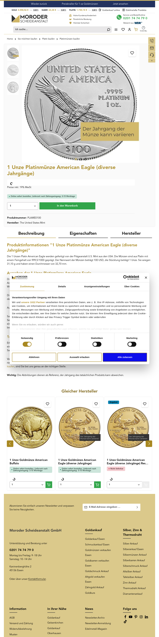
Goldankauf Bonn (56, 567)
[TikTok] (125, 523)
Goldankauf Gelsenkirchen (55, 521)
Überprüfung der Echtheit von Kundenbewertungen (21, 551)
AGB (12, 518)
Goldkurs (90, 494)
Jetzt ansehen (120, 4)
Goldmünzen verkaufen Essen (98, 453)
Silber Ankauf (130, 444)
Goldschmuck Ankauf (97, 472)
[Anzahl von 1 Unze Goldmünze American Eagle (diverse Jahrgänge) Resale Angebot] (124, 385)
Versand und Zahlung (21, 524)
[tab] (31, 134)
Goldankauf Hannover (59, 584)
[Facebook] (126, 518)
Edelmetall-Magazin (96, 529)
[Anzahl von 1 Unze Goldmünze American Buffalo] (28, 385)
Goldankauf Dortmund (59, 545)
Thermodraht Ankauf (134, 489)
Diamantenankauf (132, 494)
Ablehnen (34, 357)
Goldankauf (93, 431)
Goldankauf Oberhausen (54, 531)
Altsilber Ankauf (132, 472)
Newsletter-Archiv (95, 518)
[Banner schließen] (146, 277)
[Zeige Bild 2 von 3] (55, 108)
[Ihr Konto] (129, 29)
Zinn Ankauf (129, 483)
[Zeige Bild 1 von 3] (50, 108)
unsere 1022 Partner (33, 302)
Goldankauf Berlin (57, 578)
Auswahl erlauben (79, 357)
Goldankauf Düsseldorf (60, 539)
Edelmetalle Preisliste (134, 10)
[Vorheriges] (27, 78)
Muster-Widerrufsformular (19, 538)
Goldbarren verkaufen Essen (97, 464)
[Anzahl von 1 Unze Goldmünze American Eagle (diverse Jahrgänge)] (76, 385)
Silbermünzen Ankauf (135, 455)
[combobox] (59, 29)
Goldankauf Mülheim (58, 556)
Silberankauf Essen (133, 450)
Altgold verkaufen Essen (95, 480)
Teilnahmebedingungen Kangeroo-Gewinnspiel (22, 575)
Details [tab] (62, 286)
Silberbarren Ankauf (134, 461)
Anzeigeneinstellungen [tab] (97, 286)
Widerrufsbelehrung (20, 529)
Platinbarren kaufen (114, 263)
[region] (48, 78)
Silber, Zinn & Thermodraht (132, 433)
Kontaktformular (37, 480)
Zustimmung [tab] (27, 286)
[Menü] (115, 29)
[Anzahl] (110, 94)
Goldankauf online (109, 10)
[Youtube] (131, 518)
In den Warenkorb (123, 104)
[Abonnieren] (137, 407)
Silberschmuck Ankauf (135, 467)
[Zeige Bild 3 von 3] (60, 108)
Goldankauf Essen (95, 440)
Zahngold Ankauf (94, 488)
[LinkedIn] (146, 518)
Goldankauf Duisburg (59, 551)
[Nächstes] (83, 78)
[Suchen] (108, 29)
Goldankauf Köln (56, 573)
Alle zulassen (125, 357)
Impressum (15, 567)
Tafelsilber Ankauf (133, 478)
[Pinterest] (136, 518)
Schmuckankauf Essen (97, 445)
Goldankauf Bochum (58, 562)
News (89, 509)
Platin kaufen (71, 260)
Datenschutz (16, 561)
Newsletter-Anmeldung (98, 524)
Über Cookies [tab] (132, 286)
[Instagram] (141, 518)
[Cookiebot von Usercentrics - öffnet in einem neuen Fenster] (125, 277)
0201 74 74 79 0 (135, 17)
